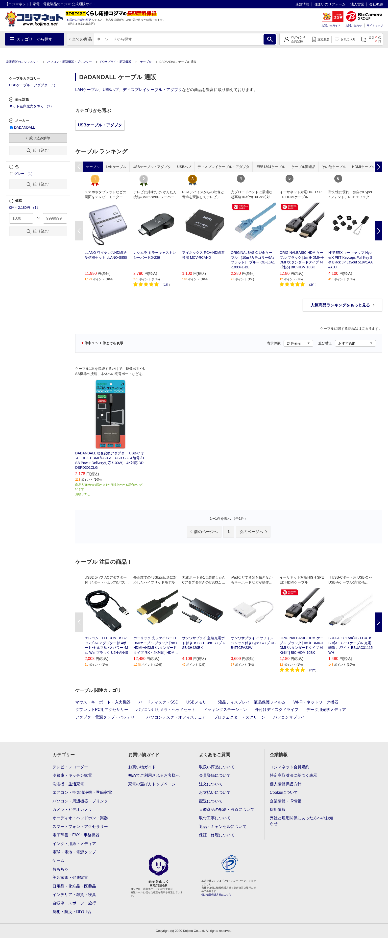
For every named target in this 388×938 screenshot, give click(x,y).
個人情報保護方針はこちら (216, 894)
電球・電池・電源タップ (74, 852)
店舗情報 (302, 4)
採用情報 (278, 809)
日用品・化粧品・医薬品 (74, 886)
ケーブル (146, 62)
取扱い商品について (217, 767)
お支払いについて (215, 792)
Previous (79, 230)
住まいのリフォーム (329, 4)
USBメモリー (198, 702)
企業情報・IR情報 (285, 801)
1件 (166, 284)
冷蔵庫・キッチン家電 (72, 775)
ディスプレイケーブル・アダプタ (152, 90)
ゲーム (58, 860)
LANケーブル (87, 90)
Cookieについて (284, 792)
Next (378, 230)
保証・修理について (217, 835)
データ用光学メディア (326, 709)
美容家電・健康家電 (70, 877)
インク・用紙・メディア (74, 844)
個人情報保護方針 (285, 784)
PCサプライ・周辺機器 (115, 62)
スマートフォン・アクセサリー (80, 826)
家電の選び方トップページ (152, 784)
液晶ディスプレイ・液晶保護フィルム (252, 702)
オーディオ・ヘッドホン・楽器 (80, 818)
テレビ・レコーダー (70, 767)
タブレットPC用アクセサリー (101, 709)
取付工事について (215, 818)
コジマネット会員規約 (289, 767)
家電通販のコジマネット (22, 62)
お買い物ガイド (330, 25)
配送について (211, 801)
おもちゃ (60, 869)
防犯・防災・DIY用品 (71, 912)
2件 (312, 284)
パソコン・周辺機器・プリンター (69, 62)
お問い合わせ (353, 25)
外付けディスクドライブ (276, 709)
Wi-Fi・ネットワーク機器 (315, 702)
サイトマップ (375, 25)
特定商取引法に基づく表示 (293, 775)
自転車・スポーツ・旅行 (74, 903)
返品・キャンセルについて (222, 826)
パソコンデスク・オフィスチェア (176, 717)
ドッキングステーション (225, 709)
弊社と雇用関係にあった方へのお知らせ (301, 820)
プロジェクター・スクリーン (239, 717)
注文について (211, 784)
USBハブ (111, 90)
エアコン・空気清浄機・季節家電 (82, 792)
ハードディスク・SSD (158, 702)
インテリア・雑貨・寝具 (74, 894)
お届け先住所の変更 (79, 19)
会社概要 (376, 4)
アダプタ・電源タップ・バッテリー (107, 717)
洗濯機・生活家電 (68, 784)
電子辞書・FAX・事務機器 (75, 835)
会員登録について (215, 775)
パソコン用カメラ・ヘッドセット (165, 709)
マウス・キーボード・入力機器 (103, 702)
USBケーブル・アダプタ (100, 125)
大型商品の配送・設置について (226, 809)
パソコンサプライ (289, 717)
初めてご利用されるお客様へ (154, 775)
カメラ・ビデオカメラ (72, 809)
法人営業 (357, 4)
